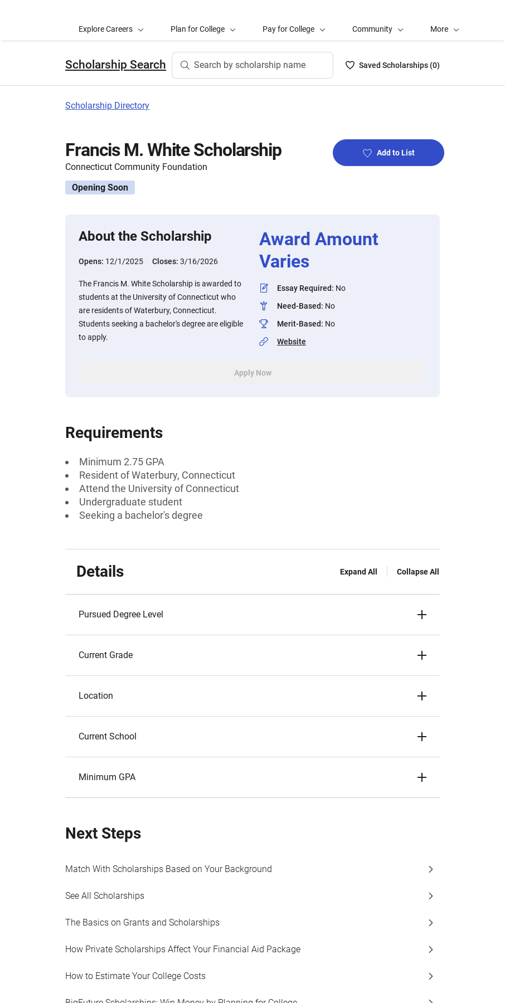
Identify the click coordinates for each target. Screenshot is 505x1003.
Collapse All (418, 571)
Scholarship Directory (107, 105)
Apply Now (252, 372)
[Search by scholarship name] (252, 65)
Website (291, 341)
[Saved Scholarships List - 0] (393, 65)
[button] (445, 20)
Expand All (358, 571)
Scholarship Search (115, 64)
